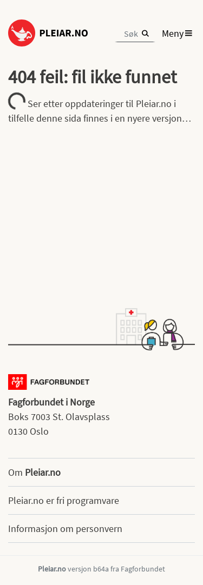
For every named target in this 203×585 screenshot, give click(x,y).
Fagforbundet (143, 569)
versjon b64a (88, 569)
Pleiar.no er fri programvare (63, 500)
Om (34, 472)
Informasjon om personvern (65, 528)
